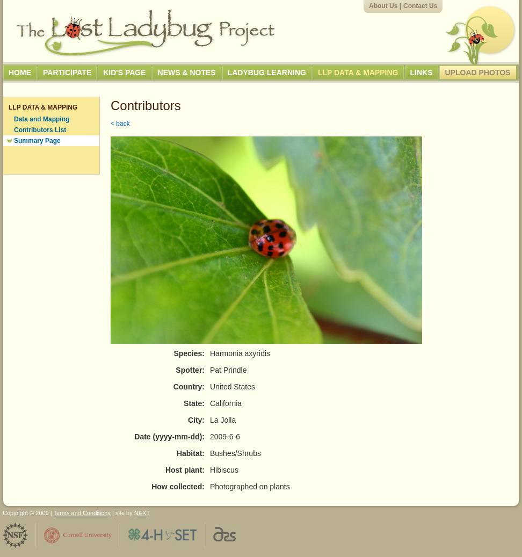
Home (20, 72)
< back (120, 123)
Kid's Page (124, 72)
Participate (67, 72)
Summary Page (37, 140)
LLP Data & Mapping (358, 72)
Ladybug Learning (267, 72)
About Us (383, 6)
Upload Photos (478, 72)
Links (421, 72)
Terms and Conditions (82, 513)
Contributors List (40, 130)
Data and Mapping (41, 119)
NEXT (142, 513)
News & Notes (187, 72)
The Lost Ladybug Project (145, 32)
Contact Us (420, 6)
